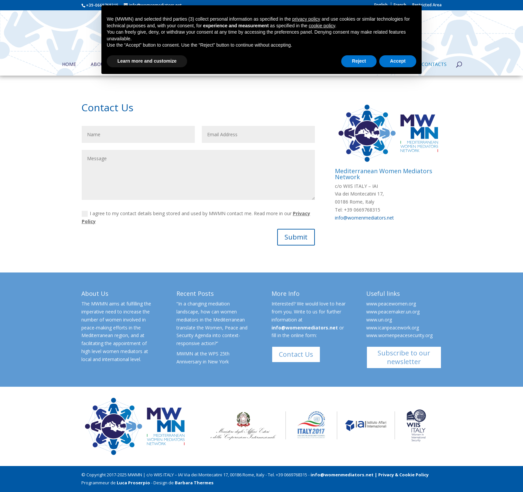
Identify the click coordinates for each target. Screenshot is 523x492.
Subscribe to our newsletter (404, 357)
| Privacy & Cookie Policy (402, 475)
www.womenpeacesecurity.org (399, 335)
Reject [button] (359, 61)
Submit (296, 237)
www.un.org (379, 319)
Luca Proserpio (133, 483)
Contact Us (296, 354)
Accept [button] (398, 61)
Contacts (434, 64)
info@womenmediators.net (364, 218)
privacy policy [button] (306, 19)
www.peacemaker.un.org (393, 311)
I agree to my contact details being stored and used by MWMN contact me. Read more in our (196, 217)
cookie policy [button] (322, 25)
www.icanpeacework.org (392, 327)
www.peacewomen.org (391, 303)
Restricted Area (427, 5)
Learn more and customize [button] (146, 61)
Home (69, 64)
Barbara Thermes (194, 483)
